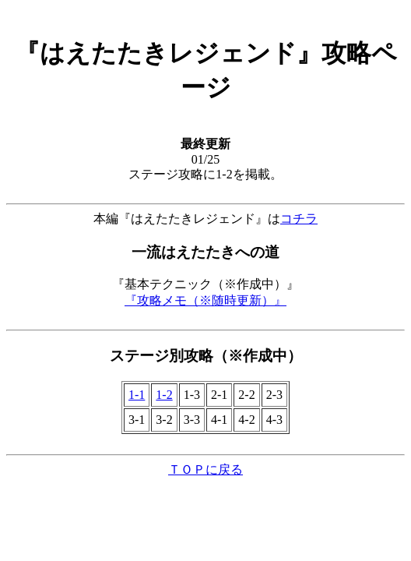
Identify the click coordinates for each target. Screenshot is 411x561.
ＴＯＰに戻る (205, 469)
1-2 (164, 394)
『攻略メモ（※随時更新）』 (205, 300)
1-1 (136, 394)
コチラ (299, 218)
